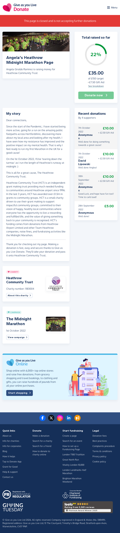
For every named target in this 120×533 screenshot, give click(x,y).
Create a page (69, 435)
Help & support (10, 471)
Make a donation (40, 435)
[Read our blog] (77, 419)
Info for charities (10, 441)
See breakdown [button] (96, 86)
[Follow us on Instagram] (60, 419)
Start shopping (19, 393)
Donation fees (99, 435)
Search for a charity (42, 441)
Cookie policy (99, 461)
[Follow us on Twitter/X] (51, 419)
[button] (56, 283)
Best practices (99, 441)
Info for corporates (11, 446)
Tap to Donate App (11, 461)
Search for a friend (41, 446)
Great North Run (70, 459)
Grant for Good (10, 466)
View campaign (17, 337)
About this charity (19, 295)
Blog (4, 451)
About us (6, 435)
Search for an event (72, 441)
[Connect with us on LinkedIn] (69, 419)
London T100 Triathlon (73, 454)
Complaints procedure (103, 446)
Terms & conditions (102, 451)
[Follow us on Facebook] (42, 419)
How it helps (8, 456)
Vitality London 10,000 (73, 464)
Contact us (7, 477)
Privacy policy (99, 456)
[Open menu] (112, 7)
